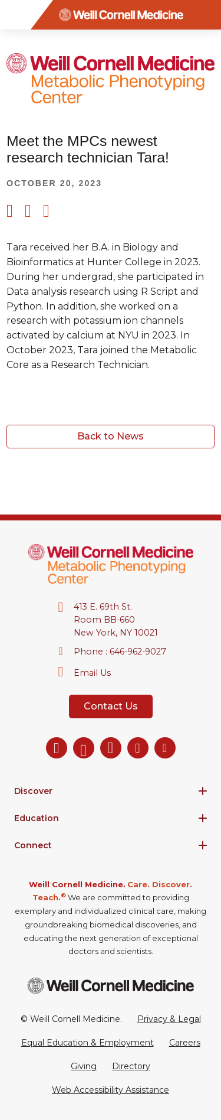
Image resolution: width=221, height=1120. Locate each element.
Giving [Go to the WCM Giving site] (84, 1066)
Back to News (110, 436)
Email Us (92, 673)
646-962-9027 (138, 651)
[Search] (206, 15)
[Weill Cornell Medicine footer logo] (110, 985)
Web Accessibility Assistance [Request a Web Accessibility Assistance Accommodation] (110, 1090)
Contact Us (111, 706)
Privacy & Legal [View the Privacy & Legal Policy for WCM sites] (169, 1019)
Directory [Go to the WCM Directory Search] (131, 1066)
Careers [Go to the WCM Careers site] (184, 1042)
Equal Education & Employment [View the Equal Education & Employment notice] (87, 1042)
